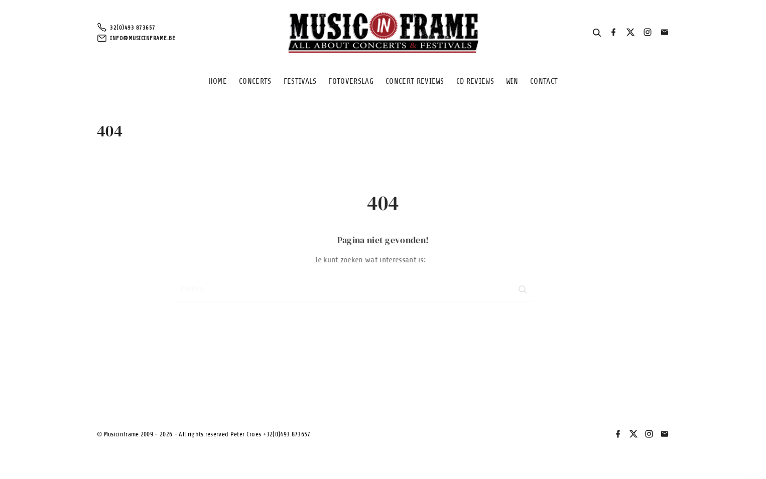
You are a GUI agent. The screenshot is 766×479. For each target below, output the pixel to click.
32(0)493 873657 (133, 27)
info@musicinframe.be (142, 38)
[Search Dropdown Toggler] (597, 33)
